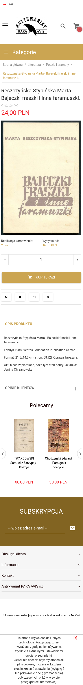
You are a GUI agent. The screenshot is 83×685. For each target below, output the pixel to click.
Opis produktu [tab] (18, 324)
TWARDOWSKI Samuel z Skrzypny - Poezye (24, 463)
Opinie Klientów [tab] (19, 388)
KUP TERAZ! (41, 277)
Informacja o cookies (15, 615)
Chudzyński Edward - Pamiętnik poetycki (58, 463)
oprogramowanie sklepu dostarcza (50, 615)
